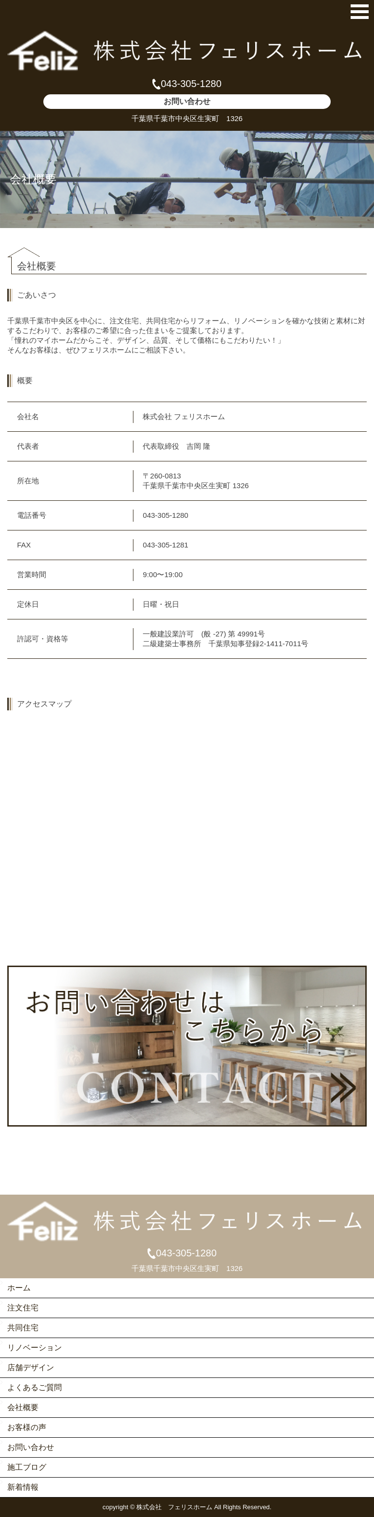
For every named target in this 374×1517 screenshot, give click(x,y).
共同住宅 (22, 1327)
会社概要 (22, 1407)
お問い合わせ (30, 1447)
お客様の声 (26, 1427)
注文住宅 (22, 1308)
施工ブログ (26, 1467)
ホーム (19, 1288)
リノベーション (34, 1347)
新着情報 (22, 1487)
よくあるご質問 (34, 1387)
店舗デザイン (30, 1367)
